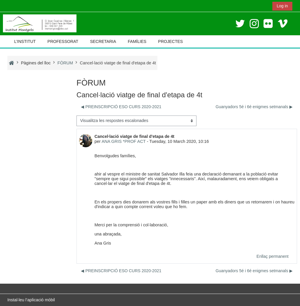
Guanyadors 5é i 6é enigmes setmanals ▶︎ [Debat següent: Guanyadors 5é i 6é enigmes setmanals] (254, 106)
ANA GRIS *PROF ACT (123, 141)
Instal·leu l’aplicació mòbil (31, 299)
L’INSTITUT (25, 41)
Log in (282, 6)
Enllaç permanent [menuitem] (272, 256)
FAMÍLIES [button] (137, 41)
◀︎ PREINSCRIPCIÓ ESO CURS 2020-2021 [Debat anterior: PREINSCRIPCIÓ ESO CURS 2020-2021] (121, 106)
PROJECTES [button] (170, 41)
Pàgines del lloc (36, 63)
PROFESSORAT (62, 41)
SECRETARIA (103, 41)
